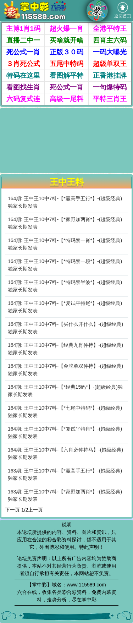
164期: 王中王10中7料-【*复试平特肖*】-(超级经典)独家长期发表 (65, 432)
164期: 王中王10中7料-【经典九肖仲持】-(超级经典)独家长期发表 (65, 348)
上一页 (35, 510)
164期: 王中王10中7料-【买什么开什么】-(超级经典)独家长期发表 (65, 327)
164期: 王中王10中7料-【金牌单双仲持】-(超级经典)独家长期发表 (65, 369)
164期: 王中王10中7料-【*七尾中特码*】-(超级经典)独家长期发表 (65, 411)
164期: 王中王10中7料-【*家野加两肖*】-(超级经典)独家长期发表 (65, 223)
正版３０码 (66, 52)
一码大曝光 (110, 52)
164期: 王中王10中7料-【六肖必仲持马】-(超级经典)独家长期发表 (65, 453)
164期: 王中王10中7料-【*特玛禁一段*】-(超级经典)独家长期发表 (65, 265)
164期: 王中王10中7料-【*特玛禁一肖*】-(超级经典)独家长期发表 (65, 244)
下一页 (12, 510)
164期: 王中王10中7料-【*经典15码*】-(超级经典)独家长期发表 (65, 390)
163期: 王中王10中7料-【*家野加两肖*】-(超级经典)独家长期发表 (65, 495)
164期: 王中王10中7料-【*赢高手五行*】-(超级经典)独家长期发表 (65, 202)
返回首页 (122, 10)
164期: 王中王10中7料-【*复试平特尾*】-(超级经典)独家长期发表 (65, 306)
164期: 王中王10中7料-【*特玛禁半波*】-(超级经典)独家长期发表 (65, 286)
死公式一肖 (23, 52)
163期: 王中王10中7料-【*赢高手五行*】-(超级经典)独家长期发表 (65, 474)
